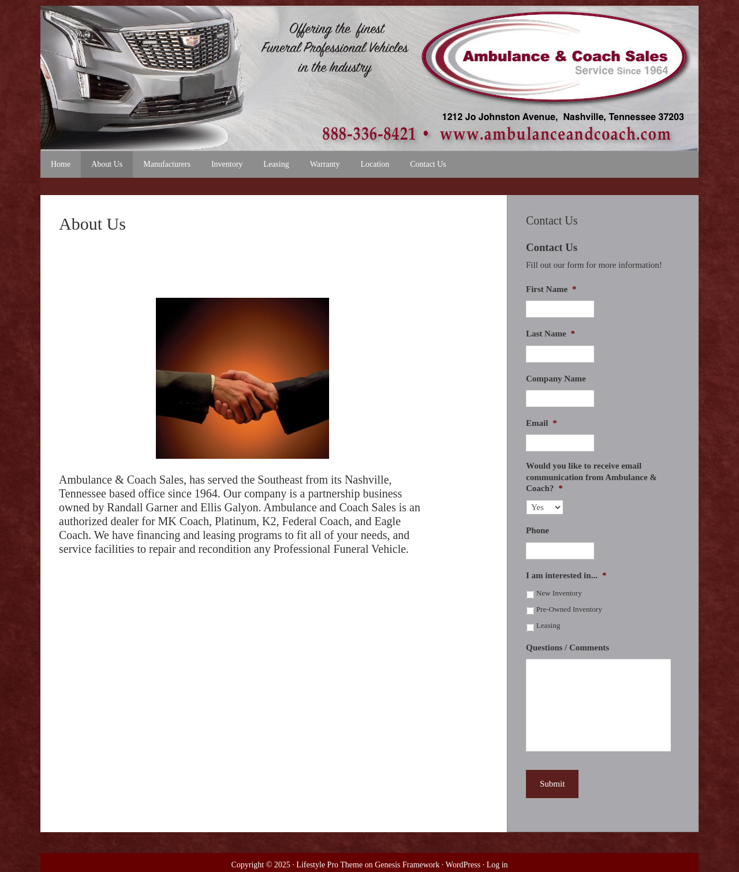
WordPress (463, 864)
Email (541, 423)
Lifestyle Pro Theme (329, 864)
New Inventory (559, 593)
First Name (551, 289)
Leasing (548, 625)
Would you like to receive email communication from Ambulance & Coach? (591, 477)
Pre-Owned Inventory (569, 609)
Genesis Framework (407, 864)
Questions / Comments (567, 647)
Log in (497, 864)
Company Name (556, 378)
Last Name (550, 333)
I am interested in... (566, 575)
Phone (537, 530)
